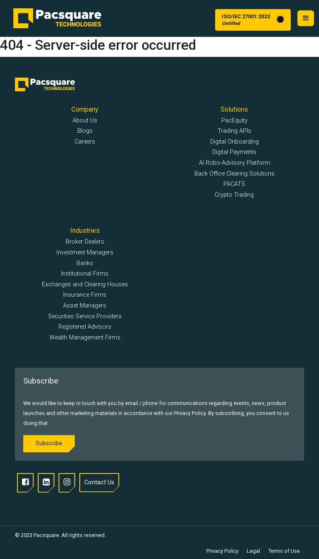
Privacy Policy (222, 551)
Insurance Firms (84, 294)
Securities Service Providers (85, 316)
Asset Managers (84, 305)
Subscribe (49, 443)
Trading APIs (234, 130)
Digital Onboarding (234, 141)
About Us (85, 120)
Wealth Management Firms (84, 337)
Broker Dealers (85, 241)
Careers (85, 141)
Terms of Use (284, 551)
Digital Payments (234, 152)
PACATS (234, 184)
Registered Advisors (85, 326)
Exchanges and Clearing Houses (85, 284)
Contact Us (99, 482)
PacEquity (234, 120)
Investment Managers (84, 252)
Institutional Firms (84, 273)
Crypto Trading (234, 194)
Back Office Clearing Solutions (234, 173)
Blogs (85, 130)
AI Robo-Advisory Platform (234, 162)
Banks (84, 263)
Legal (253, 551)
